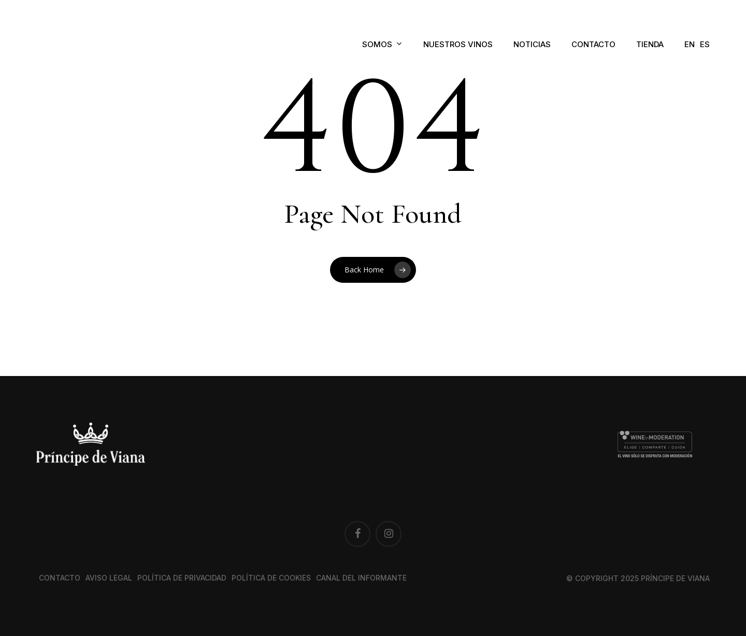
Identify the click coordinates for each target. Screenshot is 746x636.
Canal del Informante (361, 577)
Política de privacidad (181, 577)
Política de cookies (271, 577)
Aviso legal (108, 577)
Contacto (59, 577)
